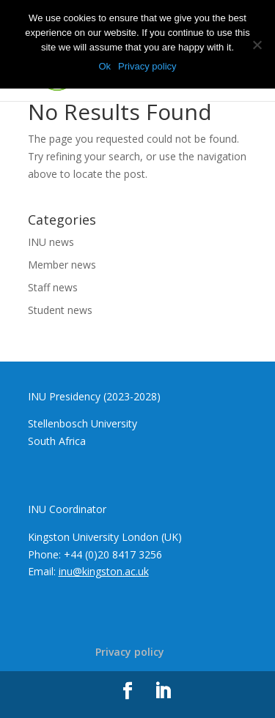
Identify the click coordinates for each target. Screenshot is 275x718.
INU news (51, 242)
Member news (62, 265)
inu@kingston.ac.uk (104, 571)
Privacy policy (129, 652)
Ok (104, 66)
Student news (60, 310)
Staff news (53, 287)
